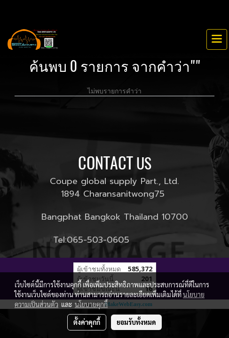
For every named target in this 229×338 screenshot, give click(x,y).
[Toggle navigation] (216, 39)
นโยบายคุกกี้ (91, 304)
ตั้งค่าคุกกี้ (86, 322)
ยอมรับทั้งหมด (136, 322)
